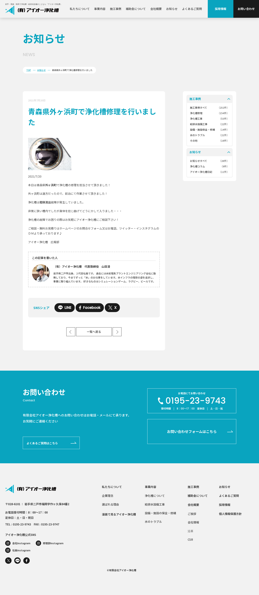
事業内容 (99, 9)
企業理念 (107, 495)
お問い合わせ (246, 9)
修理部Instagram (53, 543)
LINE (64, 307)
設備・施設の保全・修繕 (160, 513)
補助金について (136, 9)
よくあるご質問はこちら (42, 443)
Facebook (90, 307)
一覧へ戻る (94, 332)
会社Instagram (21, 543)
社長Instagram (21, 550)
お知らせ (172, 9)
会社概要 (156, 9)
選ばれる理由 (110, 504)
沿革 (190, 531)
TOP (28, 70)
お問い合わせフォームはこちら (192, 431)
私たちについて (80, 9)
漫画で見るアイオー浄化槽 (119, 514)
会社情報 (193, 522)
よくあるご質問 (192, 9)
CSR (190, 539)
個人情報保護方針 (230, 514)
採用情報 (220, 9)
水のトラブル (153, 521)
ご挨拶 (192, 514)
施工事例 (115, 9)
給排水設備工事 (155, 504)
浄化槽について (155, 495)
